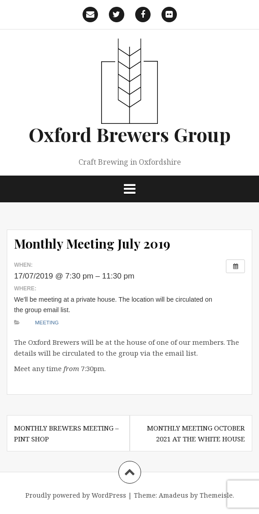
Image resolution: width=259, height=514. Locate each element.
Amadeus (173, 495)
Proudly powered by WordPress (75, 495)
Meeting (47, 322)
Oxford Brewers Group (130, 134)
